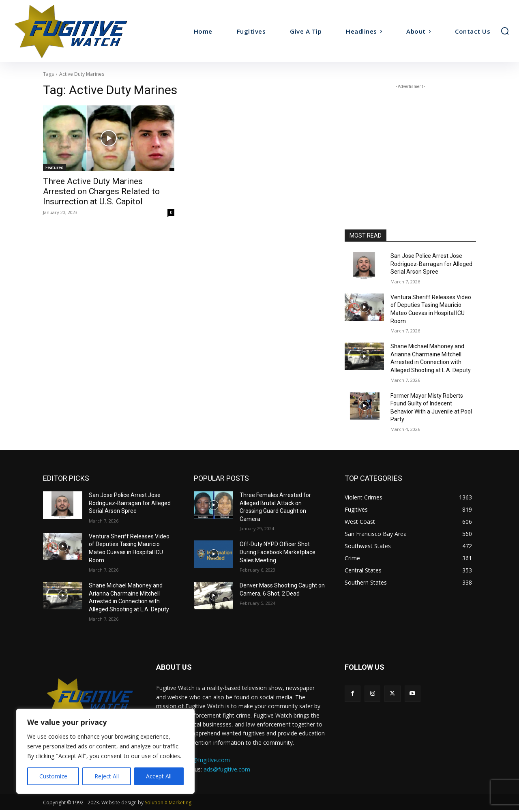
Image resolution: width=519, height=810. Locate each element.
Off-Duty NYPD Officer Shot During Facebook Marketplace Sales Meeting (277, 552)
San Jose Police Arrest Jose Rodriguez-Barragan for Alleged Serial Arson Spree (431, 264)
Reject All (106, 776)
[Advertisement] (410, 141)
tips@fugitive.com (206, 760)
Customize (53, 776)
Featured (54, 167)
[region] (105, 751)
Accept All (159, 776)
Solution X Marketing (168, 802)
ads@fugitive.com (227, 769)
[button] (504, 30)
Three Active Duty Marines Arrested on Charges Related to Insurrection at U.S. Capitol (101, 191)
